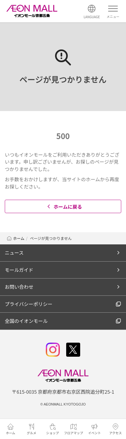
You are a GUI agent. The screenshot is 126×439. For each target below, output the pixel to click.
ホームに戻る (64, 206)
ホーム (15, 238)
